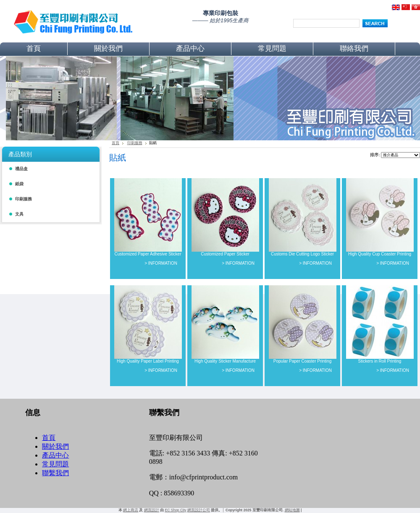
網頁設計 (151, 510)
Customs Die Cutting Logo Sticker (302, 254)
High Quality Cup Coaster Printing (379, 254)
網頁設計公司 (198, 510)
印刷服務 (134, 143)
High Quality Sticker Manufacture (225, 361)
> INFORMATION (160, 263)
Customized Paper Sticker (225, 254)
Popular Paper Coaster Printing (302, 361)
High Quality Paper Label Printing (148, 361)
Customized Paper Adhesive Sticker (148, 254)
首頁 (115, 143)
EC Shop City (175, 510)
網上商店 (130, 510)
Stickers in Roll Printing (380, 361)
